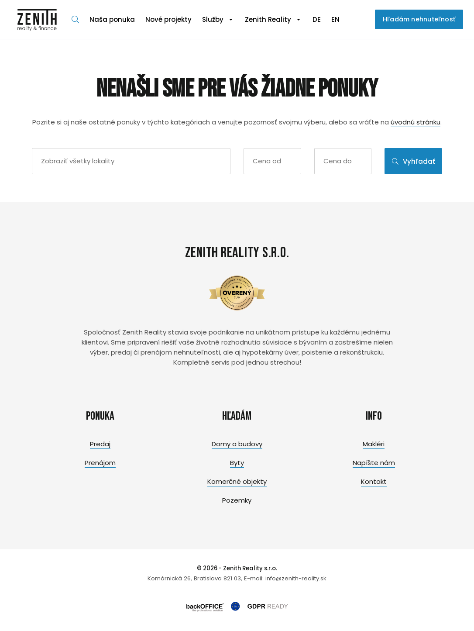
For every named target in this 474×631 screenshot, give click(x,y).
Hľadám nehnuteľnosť (419, 19)
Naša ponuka (112, 19)
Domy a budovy (237, 443)
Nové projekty (168, 19)
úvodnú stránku (415, 122)
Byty (237, 462)
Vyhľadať (413, 161)
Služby (212, 19)
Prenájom (100, 462)
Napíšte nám (374, 462)
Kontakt (374, 481)
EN (335, 19)
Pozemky (236, 500)
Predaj (100, 443)
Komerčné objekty (237, 481)
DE (317, 19)
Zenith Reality (268, 19)
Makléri (374, 443)
